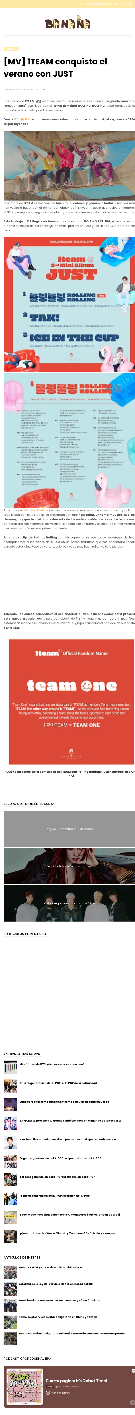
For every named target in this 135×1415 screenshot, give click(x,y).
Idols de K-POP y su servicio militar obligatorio (50, 1267)
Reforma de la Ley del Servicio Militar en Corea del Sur (56, 1284)
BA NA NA (22, 119)
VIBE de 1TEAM (34, 510)
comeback (11, 49)
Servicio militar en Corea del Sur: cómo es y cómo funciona (59, 1300)
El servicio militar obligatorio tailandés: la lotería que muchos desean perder (72, 1333)
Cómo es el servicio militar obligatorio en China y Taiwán (58, 1317)
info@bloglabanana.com (97, 4)
